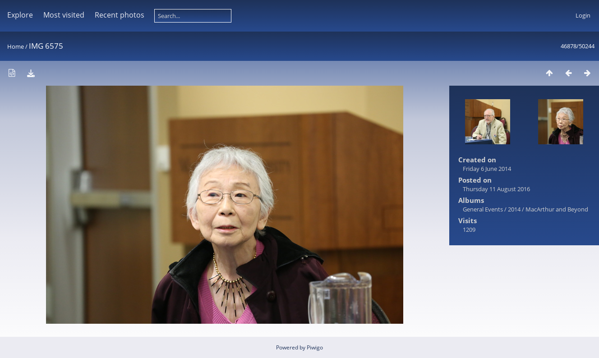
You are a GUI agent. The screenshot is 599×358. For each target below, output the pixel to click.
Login (583, 15)
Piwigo (315, 347)
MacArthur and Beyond (556, 209)
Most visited (63, 15)
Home (15, 46)
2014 (514, 209)
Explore (20, 15)
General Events (483, 209)
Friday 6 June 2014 (487, 169)
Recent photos (119, 15)
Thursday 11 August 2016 (496, 189)
